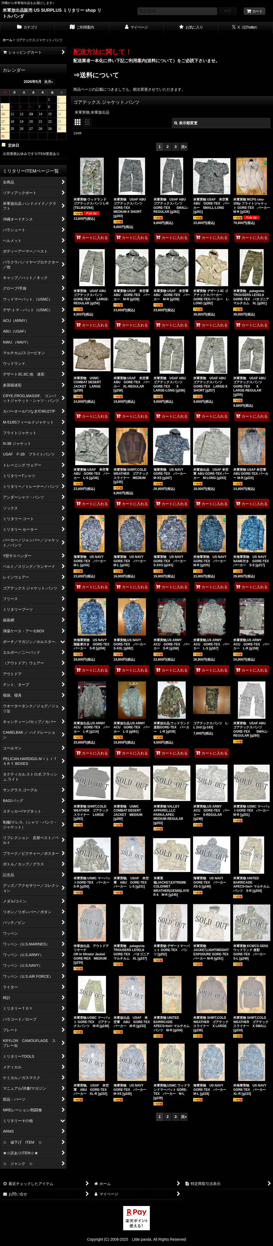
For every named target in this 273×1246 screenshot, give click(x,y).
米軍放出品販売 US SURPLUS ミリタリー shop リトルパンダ (52, 13)
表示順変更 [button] (186, 123)
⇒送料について (96, 75)
